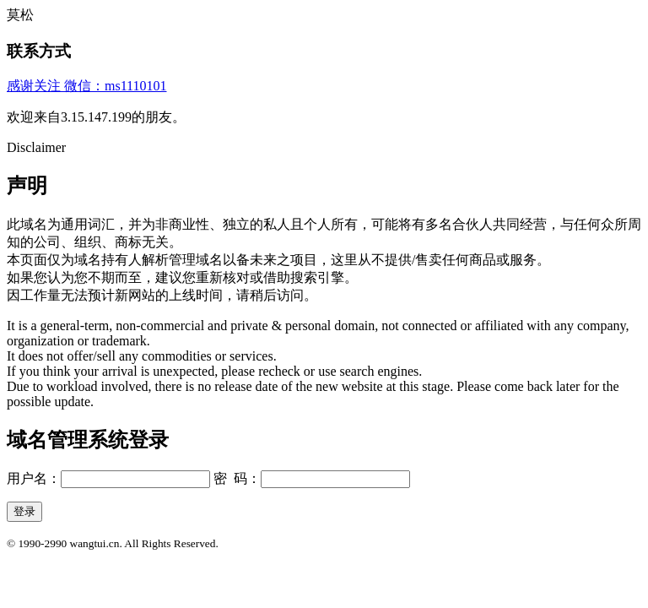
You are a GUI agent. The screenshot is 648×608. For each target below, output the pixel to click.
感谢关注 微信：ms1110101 (86, 86)
